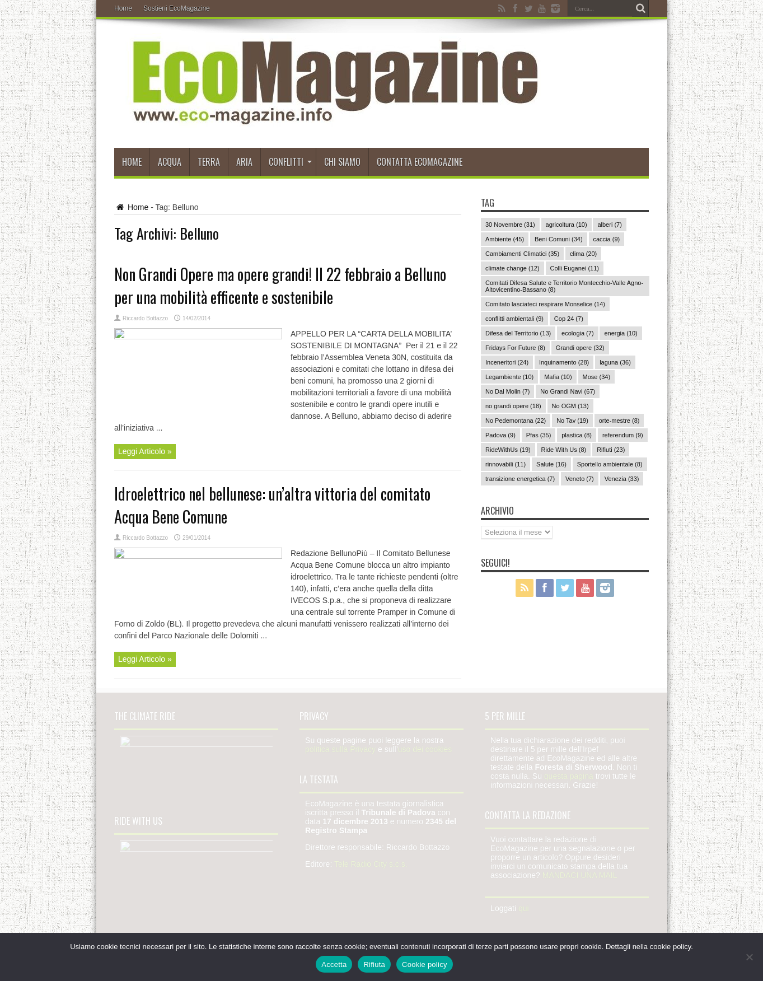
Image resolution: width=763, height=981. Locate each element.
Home (123, 8)
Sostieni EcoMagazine (176, 8)
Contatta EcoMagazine (419, 162)
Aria (244, 162)
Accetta (334, 964)
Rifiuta (374, 964)
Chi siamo (342, 162)
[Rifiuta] (749, 957)
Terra (209, 162)
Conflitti (290, 162)
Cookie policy (424, 964)
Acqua (169, 162)
